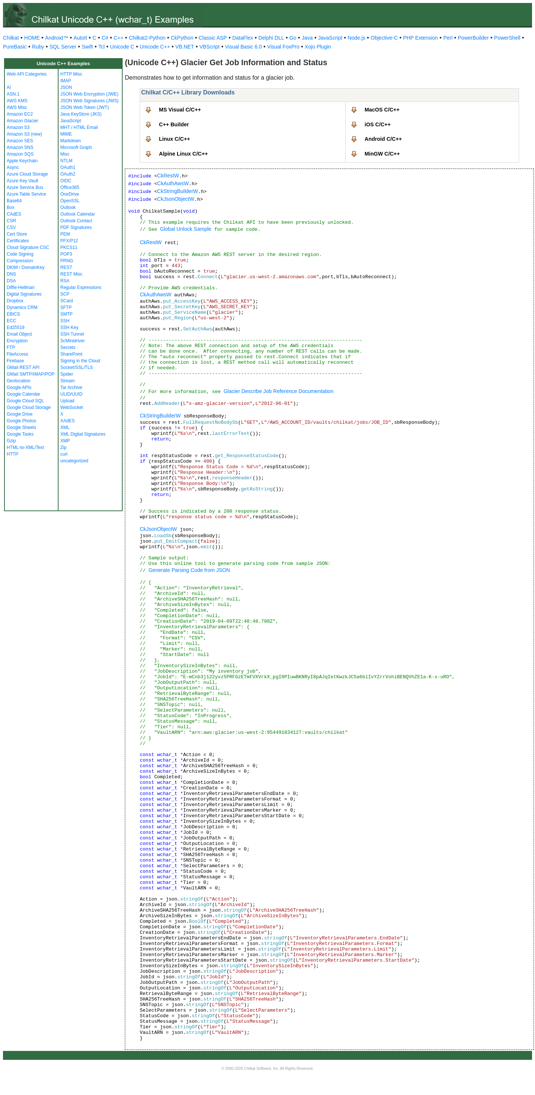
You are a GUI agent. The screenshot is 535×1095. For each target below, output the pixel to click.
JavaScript (330, 38)
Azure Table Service (26, 194)
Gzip (11, 440)
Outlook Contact (76, 220)
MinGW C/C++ (382, 154)
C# (105, 38)
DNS (11, 274)
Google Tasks (20, 434)
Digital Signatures (24, 294)
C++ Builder (174, 124)
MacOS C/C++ (382, 110)
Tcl (101, 47)
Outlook (68, 207)
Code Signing (20, 254)
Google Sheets (21, 427)
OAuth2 (68, 174)
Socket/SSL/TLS (76, 367)
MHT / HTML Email (79, 127)
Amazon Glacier (22, 120)
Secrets (68, 347)
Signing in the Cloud (80, 360)
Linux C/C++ (174, 139)
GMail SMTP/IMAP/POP (30, 374)
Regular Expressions (81, 287)
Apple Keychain (22, 160)
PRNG (66, 260)
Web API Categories (27, 74)
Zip (63, 447)
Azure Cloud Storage (27, 174)
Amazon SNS (20, 147)
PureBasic (15, 47)
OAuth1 (68, 167)
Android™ (56, 38)
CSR (11, 220)
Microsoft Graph (76, 147)
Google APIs (19, 387)
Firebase (15, 360)
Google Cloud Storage (29, 407)
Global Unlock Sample (186, 229)
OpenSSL (70, 200)
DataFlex (242, 38)
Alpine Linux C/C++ (183, 154)
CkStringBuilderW (177, 191)
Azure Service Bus (25, 187)
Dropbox (15, 300)
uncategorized (74, 460)
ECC (11, 320)
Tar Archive (71, 387)
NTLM (66, 160)
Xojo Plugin (318, 47)
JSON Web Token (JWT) (84, 107)
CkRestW (168, 176)
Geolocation (18, 380)
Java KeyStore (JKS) (81, 114)
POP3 (66, 254)
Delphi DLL (271, 38)
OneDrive (69, 194)
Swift (87, 47)
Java (307, 38)
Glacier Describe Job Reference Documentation (278, 391)
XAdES (67, 420)
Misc (65, 154)
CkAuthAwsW (173, 183)
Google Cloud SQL (25, 400)
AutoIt (80, 38)
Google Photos (21, 420)
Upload (67, 400)
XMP (65, 440)
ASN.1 (13, 94)
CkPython (182, 38)
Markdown (70, 140)
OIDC (66, 180)
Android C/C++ (383, 139)
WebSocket (71, 407)
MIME (66, 134)
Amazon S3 (18, 127)
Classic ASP (213, 38)
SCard (66, 300)
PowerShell (507, 38)
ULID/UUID (71, 394)
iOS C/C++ (378, 124)
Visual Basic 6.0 (243, 47)
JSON (66, 87)
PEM (65, 234)
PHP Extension (420, 38)
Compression (20, 260)
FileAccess (17, 354)
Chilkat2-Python (147, 38)
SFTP (66, 307)
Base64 (14, 200)
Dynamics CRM (22, 307)
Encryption (17, 340)
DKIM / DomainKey (25, 267)
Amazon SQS (20, 154)
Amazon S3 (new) (24, 134)
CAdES (14, 214)
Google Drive (20, 414)
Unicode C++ (155, 47)
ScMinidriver (72, 340)
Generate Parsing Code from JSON (189, 570)
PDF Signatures (76, 227)
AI (9, 87)
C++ (118, 38)
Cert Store (17, 234)
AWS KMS (17, 100)
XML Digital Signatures (83, 434)
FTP (11, 347)
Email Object (19, 334)
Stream (67, 380)
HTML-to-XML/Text (25, 447)
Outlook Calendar (77, 214)
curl (63, 454)
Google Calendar (23, 394)
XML (65, 427)
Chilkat (11, 38)
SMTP (66, 314)
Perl (447, 38)
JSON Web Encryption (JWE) (89, 94)
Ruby (38, 47)
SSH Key (69, 327)
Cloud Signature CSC (28, 247)
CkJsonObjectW (175, 199)
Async (13, 167)
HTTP (12, 454)
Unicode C (122, 47)
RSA (65, 280)
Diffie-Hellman (20, 287)
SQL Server (63, 47)
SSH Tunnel (72, 334)
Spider (66, 374)
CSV (11, 227)
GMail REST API (23, 367)
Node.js (356, 38)
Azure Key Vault (22, 180)
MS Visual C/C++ (180, 110)
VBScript (209, 47)
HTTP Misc (71, 74)
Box (10, 207)
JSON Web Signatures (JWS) (89, 100)
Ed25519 (15, 327)
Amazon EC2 (20, 114)
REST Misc (71, 274)
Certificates (18, 240)
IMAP (65, 80)
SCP (65, 294)
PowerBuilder (473, 38)
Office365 (69, 187)
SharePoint (71, 354)
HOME (32, 38)
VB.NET (184, 47)
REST (66, 267)
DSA (11, 280)
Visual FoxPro (283, 47)
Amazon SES (20, 140)
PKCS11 (68, 247)
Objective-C (384, 38)
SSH (65, 320)
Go (292, 38)
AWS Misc (17, 107)
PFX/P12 (69, 240)
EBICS (13, 314)
